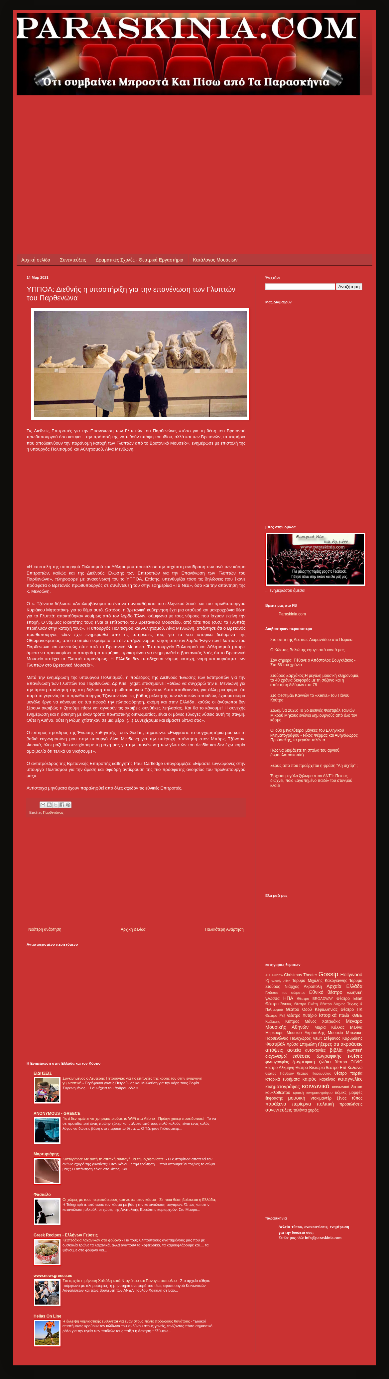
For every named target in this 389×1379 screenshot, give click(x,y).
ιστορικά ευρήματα (282, 1079)
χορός (313, 1110)
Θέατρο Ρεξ (275, 1015)
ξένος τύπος (349, 1098)
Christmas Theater (300, 975)
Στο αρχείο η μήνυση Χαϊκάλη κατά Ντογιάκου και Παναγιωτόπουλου (120, 1281)
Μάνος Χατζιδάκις (322, 1021)
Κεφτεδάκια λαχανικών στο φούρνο (92, 1240)
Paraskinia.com (292, 614)
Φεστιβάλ (275, 1044)
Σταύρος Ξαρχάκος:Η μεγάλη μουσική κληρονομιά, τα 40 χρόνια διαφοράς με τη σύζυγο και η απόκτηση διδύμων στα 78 (314, 680)
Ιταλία (344, 1015)
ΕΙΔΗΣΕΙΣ (43, 1073)
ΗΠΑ (288, 998)
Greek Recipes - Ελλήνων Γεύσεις (66, 1235)
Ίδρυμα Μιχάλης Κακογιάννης (320, 980)
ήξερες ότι (328, 1044)
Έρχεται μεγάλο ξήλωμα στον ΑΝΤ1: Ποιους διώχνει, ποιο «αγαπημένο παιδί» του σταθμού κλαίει (311, 781)
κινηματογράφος (282, 1086)
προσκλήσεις (350, 1104)
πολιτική (325, 1104)
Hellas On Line (47, 1316)
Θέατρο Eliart (349, 998)
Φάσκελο (42, 1194)
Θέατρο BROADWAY (315, 999)
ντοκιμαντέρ (321, 1098)
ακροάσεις (351, 1044)
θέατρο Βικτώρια (310, 1067)
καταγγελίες (350, 1079)
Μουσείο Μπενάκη (345, 1032)
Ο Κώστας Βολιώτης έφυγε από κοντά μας (307, 650)
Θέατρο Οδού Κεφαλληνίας (312, 1009)
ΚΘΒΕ (356, 1015)
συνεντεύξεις (278, 1110)
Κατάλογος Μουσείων (215, 260)
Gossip (328, 974)
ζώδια (325, 1061)
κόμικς (340, 1092)
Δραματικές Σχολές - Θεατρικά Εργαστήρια (140, 260)
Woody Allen (280, 981)
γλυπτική (354, 1050)
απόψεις (274, 1050)
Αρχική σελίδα (35, 260)
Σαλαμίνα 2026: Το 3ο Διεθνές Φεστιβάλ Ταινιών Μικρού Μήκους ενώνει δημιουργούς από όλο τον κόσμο (313, 715)
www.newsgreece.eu (53, 1275)
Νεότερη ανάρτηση (44, 929)
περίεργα (301, 1104)
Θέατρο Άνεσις (278, 1004)
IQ (267, 981)
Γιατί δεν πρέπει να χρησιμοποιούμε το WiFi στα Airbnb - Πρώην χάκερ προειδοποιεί (133, 1118)
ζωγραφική (304, 1061)
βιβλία (336, 1050)
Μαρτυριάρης (46, 1154)
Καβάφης (272, 1021)
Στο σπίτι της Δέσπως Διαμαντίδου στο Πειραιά (311, 639)
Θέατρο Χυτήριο (302, 1015)
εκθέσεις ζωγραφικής (317, 1056)
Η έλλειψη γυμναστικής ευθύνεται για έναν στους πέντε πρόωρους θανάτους (127, 1321)
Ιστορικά (327, 1015)
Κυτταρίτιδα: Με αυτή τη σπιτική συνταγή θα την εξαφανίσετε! (114, 1159)
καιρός (310, 1079)
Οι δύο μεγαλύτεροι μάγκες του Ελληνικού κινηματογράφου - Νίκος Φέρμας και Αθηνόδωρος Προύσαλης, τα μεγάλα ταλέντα (314, 735)
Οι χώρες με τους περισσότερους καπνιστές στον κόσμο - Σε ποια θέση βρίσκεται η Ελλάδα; (140, 1200)
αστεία (294, 1050)
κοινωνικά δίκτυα (347, 1087)
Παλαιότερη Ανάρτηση (224, 929)
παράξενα (275, 1104)
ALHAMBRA (274, 975)
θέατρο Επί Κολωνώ (344, 1067)
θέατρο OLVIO (348, 1062)
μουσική (296, 1098)
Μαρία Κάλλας (329, 1027)
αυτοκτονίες (315, 1050)
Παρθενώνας (53, 812)
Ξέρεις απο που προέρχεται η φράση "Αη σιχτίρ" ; (314, 765)
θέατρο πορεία (348, 1073)
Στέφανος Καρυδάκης (343, 1038)
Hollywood (351, 974)
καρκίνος (327, 1079)
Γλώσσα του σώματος (285, 993)
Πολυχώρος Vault (306, 1038)
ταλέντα (300, 1110)
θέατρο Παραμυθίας (314, 1073)
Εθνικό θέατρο (325, 992)
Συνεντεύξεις (73, 260)
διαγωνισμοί (276, 1056)
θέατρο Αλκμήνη (279, 1067)
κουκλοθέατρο (277, 1092)
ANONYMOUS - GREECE (57, 1113)
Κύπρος (292, 1021)
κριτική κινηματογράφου (312, 1093)
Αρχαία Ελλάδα (344, 986)
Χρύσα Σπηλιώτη (302, 1044)
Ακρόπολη (313, 986)
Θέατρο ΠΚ (351, 1009)
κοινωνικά (315, 1086)
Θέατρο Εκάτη (306, 1004)
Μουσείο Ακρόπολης (305, 1032)
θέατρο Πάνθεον (279, 1073)
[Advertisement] (141, 141)
